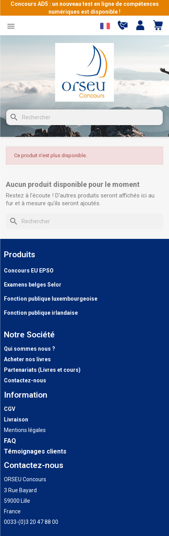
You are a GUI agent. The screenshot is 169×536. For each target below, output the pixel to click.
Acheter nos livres (27, 359)
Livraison (16, 419)
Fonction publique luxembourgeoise (50, 299)
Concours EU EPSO (29, 270)
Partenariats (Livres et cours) (42, 370)
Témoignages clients (35, 451)
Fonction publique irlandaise (41, 313)
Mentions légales (25, 430)
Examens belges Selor (32, 284)
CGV (9, 409)
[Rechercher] (84, 117)
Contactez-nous (25, 380)
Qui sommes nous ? (29, 349)
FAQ (10, 441)
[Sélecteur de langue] (105, 26)
